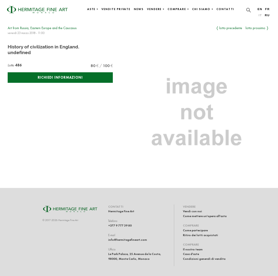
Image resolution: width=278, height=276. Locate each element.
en (259, 9)
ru (267, 15)
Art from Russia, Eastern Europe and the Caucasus (42, 28)
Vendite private (115, 9)
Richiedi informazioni (60, 77)
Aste (92, 9)
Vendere (155, 9)
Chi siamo (202, 9)
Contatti (225, 9)
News (138, 9)
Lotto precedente (230, 28)
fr (267, 9)
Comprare (178, 9)
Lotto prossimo (255, 28)
